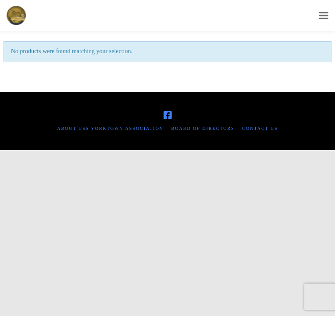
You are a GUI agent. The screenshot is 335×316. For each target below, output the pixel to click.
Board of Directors (203, 128)
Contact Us (260, 128)
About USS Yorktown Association (110, 128)
